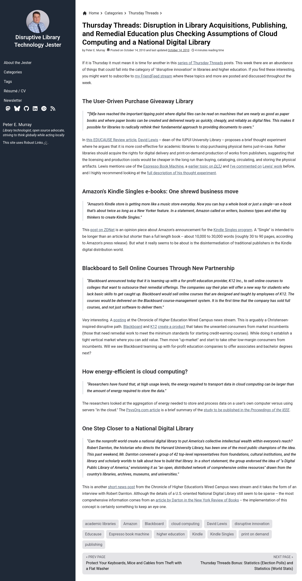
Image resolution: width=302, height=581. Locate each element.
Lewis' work (272, 166)
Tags (8, 81)
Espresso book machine (129, 534)
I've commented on (246, 166)
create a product (171, 326)
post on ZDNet (102, 230)
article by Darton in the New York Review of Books (197, 500)
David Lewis (148, 140)
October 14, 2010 (178, 50)
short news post (121, 487)
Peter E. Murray (95, 50)
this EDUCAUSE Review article (111, 140)
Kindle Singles (222, 534)
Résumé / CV (15, 91)
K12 (153, 326)
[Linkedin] (35, 108)
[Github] (26, 108)
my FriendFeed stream (153, 76)
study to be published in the (246, 410)
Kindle (197, 534)
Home (90, 13)
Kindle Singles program (233, 230)
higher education (171, 534)
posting (119, 320)
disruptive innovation (252, 524)
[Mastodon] (8, 108)
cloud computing (185, 524)
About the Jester (18, 62)
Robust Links (35, 142)
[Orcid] (44, 108)
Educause (93, 534)
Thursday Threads (144, 13)
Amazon (130, 524)
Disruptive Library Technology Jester (37, 28)
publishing (93, 544)
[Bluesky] (17, 108)
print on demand (255, 534)
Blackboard (132, 326)
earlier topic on (205, 166)
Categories (13, 72)
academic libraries (100, 524)
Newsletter (13, 100)
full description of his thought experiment (181, 173)
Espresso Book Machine (163, 166)
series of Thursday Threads (200, 63)
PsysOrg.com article (143, 410)
